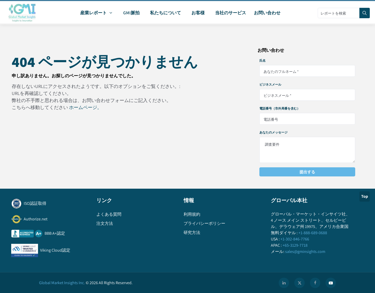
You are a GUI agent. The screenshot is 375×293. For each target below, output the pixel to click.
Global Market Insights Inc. (62, 282)
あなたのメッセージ (273, 132)
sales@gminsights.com (304, 251)
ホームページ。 (85, 107)
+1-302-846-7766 (294, 239)
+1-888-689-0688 (312, 232)
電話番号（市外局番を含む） (279, 108)
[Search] (364, 13)
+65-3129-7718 (295, 245)
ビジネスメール (270, 84)
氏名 (262, 60)
